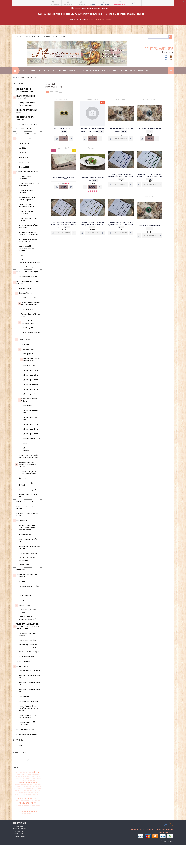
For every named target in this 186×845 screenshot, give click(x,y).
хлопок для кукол (28, 811)
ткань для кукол (27, 803)
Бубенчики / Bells (25, 596)
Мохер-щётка (28, 405)
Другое (21, 600)
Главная (19, 37)
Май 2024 (22, 153)
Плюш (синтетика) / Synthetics (26, 484)
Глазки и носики (19, 836)
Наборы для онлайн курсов (26, 172)
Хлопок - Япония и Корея (28, 640)
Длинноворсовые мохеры (29, 449)
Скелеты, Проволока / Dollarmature (27, 559)
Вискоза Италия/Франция (25, 272)
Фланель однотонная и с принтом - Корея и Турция (28, 646)
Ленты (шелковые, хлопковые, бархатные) (27, 618)
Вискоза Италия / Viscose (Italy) (30, 315)
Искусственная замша (27, 656)
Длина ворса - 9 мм (30, 394)
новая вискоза (18, 796)
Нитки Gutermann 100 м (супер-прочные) (27, 716)
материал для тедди (20, 784)
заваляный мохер (35, 778)
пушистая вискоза (19, 800)
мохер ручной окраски (23, 792)
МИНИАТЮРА (21, 570)
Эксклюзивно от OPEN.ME (26, 124)
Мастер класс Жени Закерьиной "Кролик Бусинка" (26, 248)
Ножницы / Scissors (26, 534)
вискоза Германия (33, 774)
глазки (28, 778)
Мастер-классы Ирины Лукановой (24, 97)
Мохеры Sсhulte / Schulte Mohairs (28, 400)
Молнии (22, 581)
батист (37, 772)
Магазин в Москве (33, 37)
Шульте (22, 772)
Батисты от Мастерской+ (99, 19)
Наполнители (18, 834)
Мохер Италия (26, 344)
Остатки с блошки (22, 138)
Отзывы (96, 70)
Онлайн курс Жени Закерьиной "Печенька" (27, 205)
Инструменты (18, 831)
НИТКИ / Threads (21, 666)
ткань (39, 800)
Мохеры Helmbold (26, 349)
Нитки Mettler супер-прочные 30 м (29, 691)
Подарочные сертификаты (27, 734)
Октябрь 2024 (24, 167)
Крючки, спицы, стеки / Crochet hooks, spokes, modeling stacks (27, 528)
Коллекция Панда (23, 129)
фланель (38, 807)
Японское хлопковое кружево (28, 611)
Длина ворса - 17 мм (30, 434)
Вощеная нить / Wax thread (29, 701)
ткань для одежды (34, 805)
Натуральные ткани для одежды (27, 634)
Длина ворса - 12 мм (30, 389)
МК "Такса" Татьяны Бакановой (26, 178)
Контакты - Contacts (110, 70)
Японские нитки (24, 696)
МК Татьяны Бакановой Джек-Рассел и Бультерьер (28, 233)
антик (32, 772)
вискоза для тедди (20, 778)
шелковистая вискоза (27, 813)
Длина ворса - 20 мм (30, 375)
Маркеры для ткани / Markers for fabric (29, 547)
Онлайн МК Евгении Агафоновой (26, 212)
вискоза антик (19, 776)
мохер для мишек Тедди (22, 790)
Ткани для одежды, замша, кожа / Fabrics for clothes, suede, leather (26, 626)
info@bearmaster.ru (166, 832)
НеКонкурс (23, 255)
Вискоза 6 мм (28, 309)
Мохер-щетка (28, 354)
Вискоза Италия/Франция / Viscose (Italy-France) (29, 303)
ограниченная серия (35, 796)
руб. (134, 3)
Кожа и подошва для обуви (29, 652)
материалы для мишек (34, 784)
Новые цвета (28, 328)
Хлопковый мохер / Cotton (28, 490)
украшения (32, 807)
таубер (35, 800)
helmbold (17, 772)
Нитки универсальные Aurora (29, 671)
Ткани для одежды (20, 829)
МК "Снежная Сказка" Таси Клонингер (28, 226)
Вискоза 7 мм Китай (28, 298)
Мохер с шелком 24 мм (31, 438)
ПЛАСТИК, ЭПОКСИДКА (25, 729)
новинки (25, 796)
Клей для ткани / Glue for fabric (28, 540)
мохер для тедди (35, 790)
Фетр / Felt (22, 478)
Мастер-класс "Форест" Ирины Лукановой (27, 104)
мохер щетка (34, 792)
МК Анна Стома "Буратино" (28, 267)
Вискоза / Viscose (23, 293)
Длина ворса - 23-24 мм (30, 418)
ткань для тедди (19, 807)
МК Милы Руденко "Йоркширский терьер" (25, 90)
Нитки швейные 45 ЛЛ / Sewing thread (27, 723)
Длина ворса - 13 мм (30, 384)
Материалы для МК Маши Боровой (26, 111)
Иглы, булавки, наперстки (28, 553)
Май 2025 (22, 148)
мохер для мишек (35, 788)
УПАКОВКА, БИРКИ (23, 661)
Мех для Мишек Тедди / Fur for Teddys (26, 283)
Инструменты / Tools (23, 520)
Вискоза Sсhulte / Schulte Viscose (30, 334)
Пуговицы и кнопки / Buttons (29, 591)
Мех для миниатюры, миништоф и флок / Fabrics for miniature (26, 464)
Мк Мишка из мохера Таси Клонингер (25, 118)
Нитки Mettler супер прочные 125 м (29, 684)
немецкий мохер (31, 794)
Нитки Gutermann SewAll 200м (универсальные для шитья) (28, 708)
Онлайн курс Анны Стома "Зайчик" (28, 219)
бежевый (19, 774)
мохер (16, 788)
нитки (38, 794)
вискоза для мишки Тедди (32, 776)
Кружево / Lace (22, 605)
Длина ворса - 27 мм (30, 424)
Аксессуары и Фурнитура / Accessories (25, 576)
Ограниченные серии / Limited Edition (30, 360)
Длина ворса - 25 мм (30, 370)
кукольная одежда (27, 782)
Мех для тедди (18, 826)
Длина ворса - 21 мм (30, 429)
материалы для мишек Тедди (23, 786)
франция (23, 809)
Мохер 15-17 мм (29, 365)
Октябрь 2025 (24, 143)
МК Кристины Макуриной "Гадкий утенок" (28, 240)
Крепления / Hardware (25, 502)
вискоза (25, 774)
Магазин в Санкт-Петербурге (55, 37)
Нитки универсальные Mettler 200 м (29, 677)
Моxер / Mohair (22, 339)
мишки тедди (37, 786)
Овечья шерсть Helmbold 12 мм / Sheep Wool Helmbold (29, 456)
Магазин (16, 77)
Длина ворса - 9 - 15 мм (30, 411)
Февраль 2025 (24, 162)
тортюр (26, 807)
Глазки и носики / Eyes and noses (27, 515)
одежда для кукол (27, 798)
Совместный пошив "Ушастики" (26, 192)
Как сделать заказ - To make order (134, 70)
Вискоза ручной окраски (28, 276)
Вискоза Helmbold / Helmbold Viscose (26, 322)
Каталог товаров (31, 70)
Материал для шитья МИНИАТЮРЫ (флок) (28, 472)
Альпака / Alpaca (25, 288)
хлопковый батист (32, 809)
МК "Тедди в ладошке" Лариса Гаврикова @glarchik (29, 261)
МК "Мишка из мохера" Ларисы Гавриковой (27, 199)
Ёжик (25, 443)
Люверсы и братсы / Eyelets (29, 586)
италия (23, 780)
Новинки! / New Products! (26, 134)
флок (19, 809)
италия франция (30, 780)
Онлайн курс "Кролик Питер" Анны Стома (29, 185)
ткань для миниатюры (22, 805)
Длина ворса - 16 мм (30, 380)
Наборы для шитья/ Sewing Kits (28, 496)
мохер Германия (24, 788)
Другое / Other (24, 565)
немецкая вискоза (20, 794)
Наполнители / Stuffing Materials (26, 508)
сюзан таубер (29, 800)
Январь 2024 (23, 157)
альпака (27, 772)
